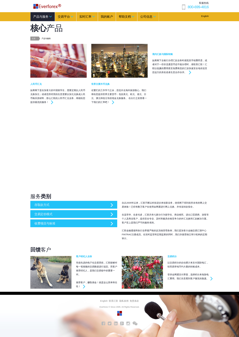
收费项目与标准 (45, 223)
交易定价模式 (44, 214)
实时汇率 (87, 16)
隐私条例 (123, 301)
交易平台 (65, 16)
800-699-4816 (198, 7)
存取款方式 (42, 205)
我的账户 (107, 16)
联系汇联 (113, 301)
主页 (34, 38)
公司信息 (148, 16)
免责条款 (134, 301)
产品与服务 (42, 16)
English (205, 16)
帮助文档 (126, 16)
